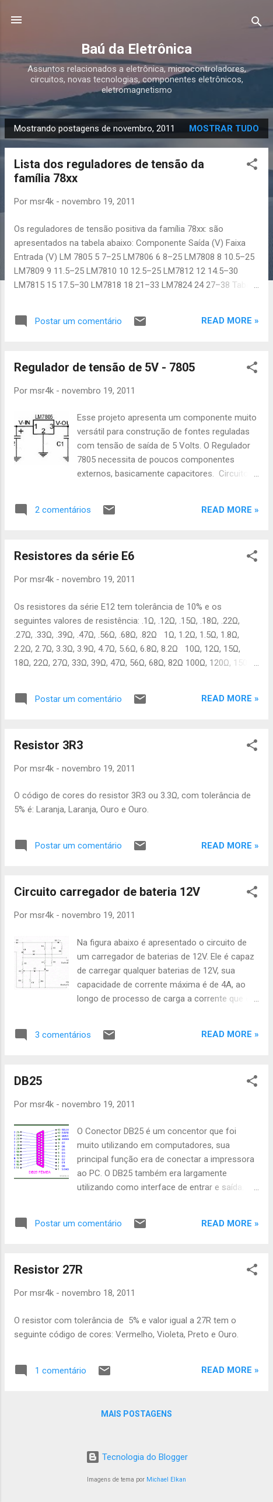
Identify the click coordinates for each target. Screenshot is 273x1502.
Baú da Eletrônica (136, 49)
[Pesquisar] (257, 23)
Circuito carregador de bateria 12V (107, 892)
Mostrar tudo (224, 128)
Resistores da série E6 (74, 556)
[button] (252, 166)
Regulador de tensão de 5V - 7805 (104, 367)
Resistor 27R (48, 1270)
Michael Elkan (166, 1479)
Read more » (230, 320)
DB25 (28, 1081)
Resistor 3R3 (48, 745)
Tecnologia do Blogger (137, 1457)
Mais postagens (136, 1413)
